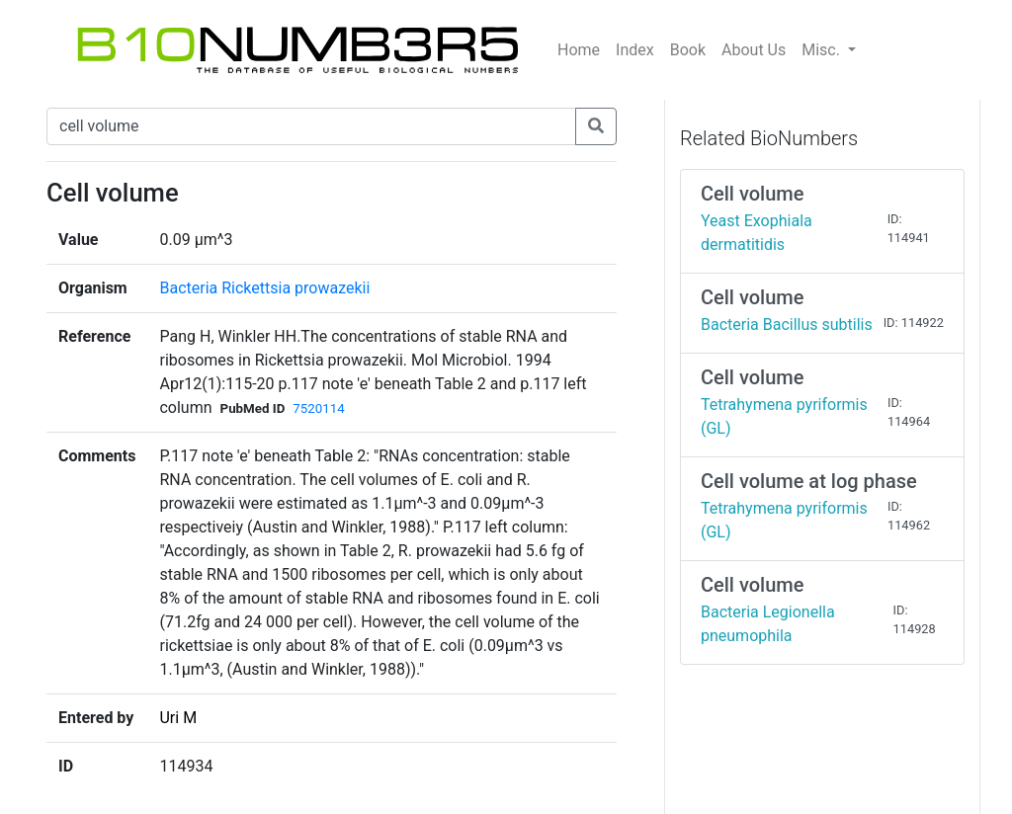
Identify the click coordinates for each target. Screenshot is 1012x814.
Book (688, 50)
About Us (753, 50)
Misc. (822, 50)
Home (578, 50)
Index (635, 50)
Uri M (178, 717)
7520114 (318, 408)
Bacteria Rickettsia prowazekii (264, 288)
